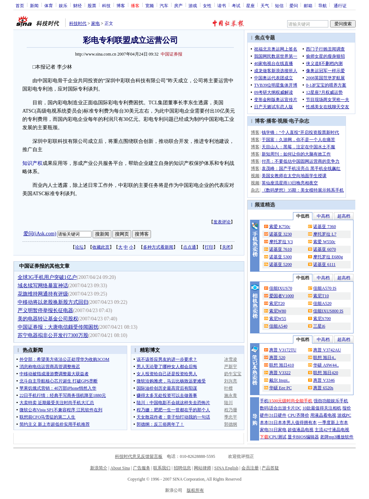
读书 (221, 5)
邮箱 (308, 5)
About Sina (120, 467)
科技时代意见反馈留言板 (139, 456)
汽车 (164, 5)
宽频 (149, 5)
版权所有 (195, 490)
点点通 (189, 247)
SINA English (226, 467)
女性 (207, 5)
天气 (265, 5)
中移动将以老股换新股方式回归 (53, 302)
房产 (178, 5)
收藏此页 (101, 247)
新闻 (34, 5)
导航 (322, 5)
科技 (106, 5)
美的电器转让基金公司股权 (48, 318)
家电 (95, 23)
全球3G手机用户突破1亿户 (47, 277)
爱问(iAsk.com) (39, 233)
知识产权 (32, 163)
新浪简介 (98, 467)
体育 (48, 5)
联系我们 (161, 467)
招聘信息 (182, 467)
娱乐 (63, 5)
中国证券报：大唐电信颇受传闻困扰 (58, 327)
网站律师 (202, 467)
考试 (236, 5)
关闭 (226, 247)
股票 (92, 5)
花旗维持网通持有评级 (43, 294)
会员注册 (250, 467)
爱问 (293, 5)
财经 (77, 5)
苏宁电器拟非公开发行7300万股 (53, 335)
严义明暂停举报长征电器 (45, 310)
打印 (209, 247)
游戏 (192, 5)
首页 (19, 5)
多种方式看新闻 (158, 247)
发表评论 (222, 221)
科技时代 (77, 23)
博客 (120, 5)
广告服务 (141, 467)
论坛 (79, 247)
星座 (250, 5)
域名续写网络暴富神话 (43, 285)
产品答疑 (270, 467)
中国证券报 (171, 54)
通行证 (340, 5)
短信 (279, 5)
